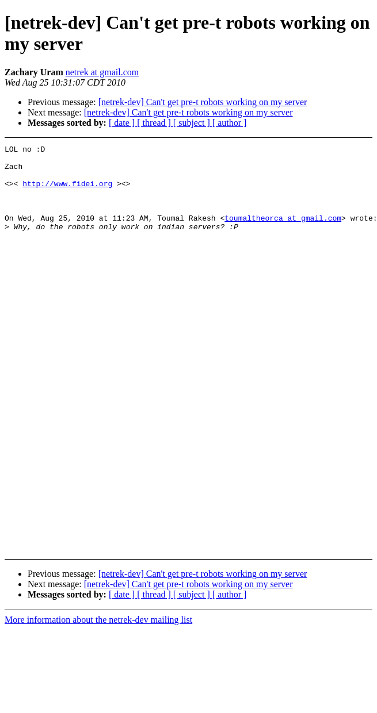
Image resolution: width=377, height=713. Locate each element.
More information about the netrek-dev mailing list (98, 620)
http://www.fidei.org (67, 192)
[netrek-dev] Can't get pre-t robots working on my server (202, 102)
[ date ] (123, 123)
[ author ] (229, 123)
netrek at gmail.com (102, 72)
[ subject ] (192, 123)
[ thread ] (155, 123)
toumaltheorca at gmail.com (282, 233)
